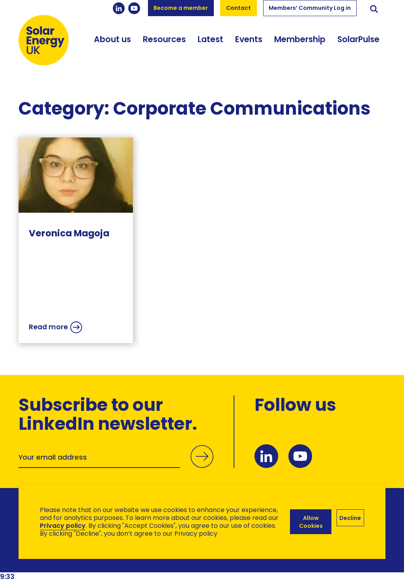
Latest (210, 39)
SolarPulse (358, 39)
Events (248, 39)
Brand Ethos (77, 561)
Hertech (159, 561)
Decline (350, 518)
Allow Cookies (311, 522)
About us (112, 39)
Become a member (180, 8)
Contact (238, 8)
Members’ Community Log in (310, 8)
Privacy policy (63, 525)
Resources (164, 39)
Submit (202, 465)
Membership (299, 39)
